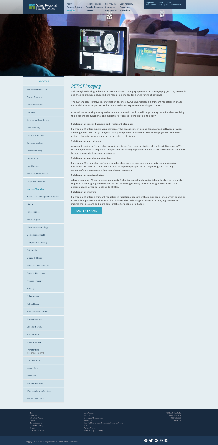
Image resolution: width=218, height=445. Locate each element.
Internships (125, 10)
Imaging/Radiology (36, 189)
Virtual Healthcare (35, 383)
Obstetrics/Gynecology (37, 227)
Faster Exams (86, 210)
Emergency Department (38, 120)
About (69, 4)
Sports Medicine (34, 319)
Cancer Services (34, 97)
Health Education (93, 4)
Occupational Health (36, 234)
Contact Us (110, 7)
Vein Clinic (31, 375)
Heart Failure (33, 166)
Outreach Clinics (34, 257)
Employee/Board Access (151, 3)
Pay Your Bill (88, 420)
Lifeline (30, 204)
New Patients (111, 10)
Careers (89, 10)
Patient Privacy (89, 428)
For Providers (111, 4)
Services (71, 10)
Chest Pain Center (35, 104)
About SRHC (34, 415)
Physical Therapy (35, 281)
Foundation (125, 7)
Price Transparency (37, 430)
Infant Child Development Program (43, 196)
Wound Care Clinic (35, 398)
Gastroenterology (35, 143)
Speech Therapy (34, 326)
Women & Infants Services (39, 391)
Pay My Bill (163, 4)
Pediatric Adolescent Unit (38, 265)
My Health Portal (166, 2)
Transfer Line (33, 349)
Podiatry (31, 288)
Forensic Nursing (34, 150)
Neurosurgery (33, 219)
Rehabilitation (33, 304)
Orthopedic (32, 250)
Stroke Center (33, 334)
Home (32, 413)
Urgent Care (32, 368)
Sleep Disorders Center (37, 311)
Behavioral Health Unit (37, 89)
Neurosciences (34, 211)
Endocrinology (33, 127)
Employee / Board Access (93, 418)
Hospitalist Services (36, 181)
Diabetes (31, 112)
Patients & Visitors (75, 7)
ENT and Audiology (35, 135)
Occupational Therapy (37, 242)
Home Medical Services (37, 173)
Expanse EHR (176, 4)
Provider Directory (94, 7)
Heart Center (33, 158)
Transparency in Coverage (93, 430)
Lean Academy (126, 4)
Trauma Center (34, 360)
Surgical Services (35, 342)
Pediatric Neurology (36, 273)
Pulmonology (33, 296)
